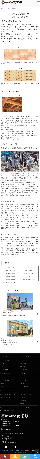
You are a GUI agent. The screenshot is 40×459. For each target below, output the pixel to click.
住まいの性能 (23, 360)
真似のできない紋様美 (29, 279)
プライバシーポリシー (25, 407)
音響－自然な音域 (11, 276)
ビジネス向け (23, 400)
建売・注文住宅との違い (6, 360)
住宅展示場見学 (4, 369)
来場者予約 (3, 403)
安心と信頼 (22, 366)
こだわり (29, 276)
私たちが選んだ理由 (24, 386)
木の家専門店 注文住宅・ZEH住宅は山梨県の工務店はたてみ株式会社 (23, 451)
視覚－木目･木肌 (10, 270)
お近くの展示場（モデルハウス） (8, 394)
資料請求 (22, 403)
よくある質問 (23, 397)
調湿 (29, 267)
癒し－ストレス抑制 (29, 273)
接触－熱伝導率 (10, 273)
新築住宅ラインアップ (5, 373)
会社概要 (2, 400)
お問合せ (2, 407)
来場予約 (15, 456)
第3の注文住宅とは (24, 356)
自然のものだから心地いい (10, 282)
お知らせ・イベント (5, 390)
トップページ (3, 356)
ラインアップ (5, 456)
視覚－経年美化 (29, 270)
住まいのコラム (23, 369)
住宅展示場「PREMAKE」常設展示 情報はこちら (20, 333)
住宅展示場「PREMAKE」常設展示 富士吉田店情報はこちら (20, 305)
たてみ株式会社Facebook (7, 410)
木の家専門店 (10, 267)
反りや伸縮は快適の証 (10, 279)
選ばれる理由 (3, 386)
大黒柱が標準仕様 (24, 363)
